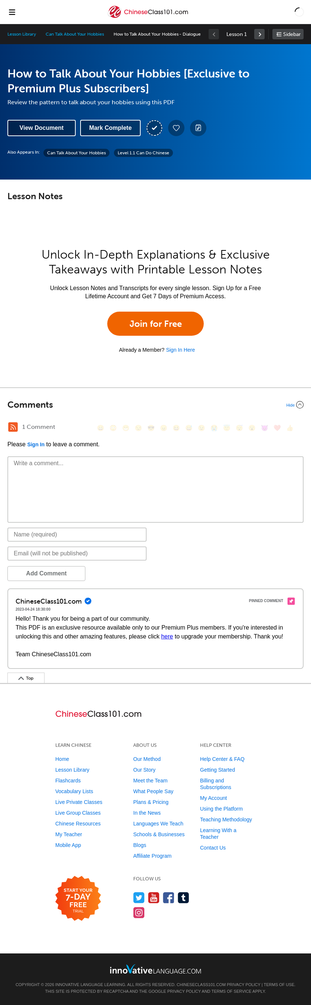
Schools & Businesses (159, 834)
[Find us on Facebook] (168, 897)
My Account (213, 798)
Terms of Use (278, 984)
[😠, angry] (163, 428)
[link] (259, 34)
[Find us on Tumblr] (183, 897)
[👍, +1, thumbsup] (290, 428)
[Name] (77, 535)
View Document (42, 128)
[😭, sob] (214, 428)
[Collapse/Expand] (155, 404)
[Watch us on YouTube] (154, 897)
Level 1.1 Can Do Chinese (143, 152)
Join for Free (156, 323)
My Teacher (68, 834)
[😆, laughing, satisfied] (176, 428)
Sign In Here (180, 350)
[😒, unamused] (138, 428)
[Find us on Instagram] (139, 912)
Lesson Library (21, 34)
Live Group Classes (78, 813)
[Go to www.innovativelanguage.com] (155, 969)
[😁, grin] (126, 428)
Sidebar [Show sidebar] (292, 34)
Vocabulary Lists (74, 791)
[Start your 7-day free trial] (78, 899)
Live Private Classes (78, 802)
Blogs (139, 845)
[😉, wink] (201, 428)
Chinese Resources (78, 824)
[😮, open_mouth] (252, 428)
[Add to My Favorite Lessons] (176, 128)
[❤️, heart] (277, 428)
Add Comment (46, 573)
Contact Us (213, 848)
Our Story (144, 770)
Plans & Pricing (150, 802)
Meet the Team (150, 781)
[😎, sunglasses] (151, 428)
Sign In (36, 444)
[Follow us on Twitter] (139, 897)
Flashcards (68, 781)
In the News (147, 813)
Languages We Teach (158, 824)
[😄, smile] (100, 428)
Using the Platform (221, 809)
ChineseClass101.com (201, 984)
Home (62, 759)
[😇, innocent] (226, 428)
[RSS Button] (13, 427)
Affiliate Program (152, 856)
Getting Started (217, 770)
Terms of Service (232, 991)
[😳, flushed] (113, 428)
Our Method (147, 759)
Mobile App (68, 845)
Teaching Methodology (226, 819)
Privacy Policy (243, 984)
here (167, 636)
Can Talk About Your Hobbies (75, 34)
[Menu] (12, 12)
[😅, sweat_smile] (189, 428)
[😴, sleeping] (239, 428)
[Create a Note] (198, 128)
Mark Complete (110, 128)
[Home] (148, 17)
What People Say (153, 791)
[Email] (77, 553)
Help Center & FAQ (222, 759)
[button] (299, 12)
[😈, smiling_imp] (264, 428)
